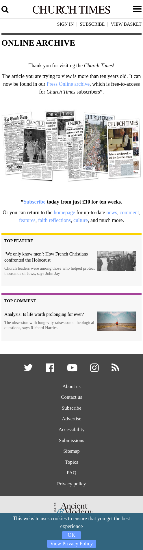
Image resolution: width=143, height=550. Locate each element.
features (27, 220)
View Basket (126, 24)
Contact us (71, 397)
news (111, 212)
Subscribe (34, 202)
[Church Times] (71, 12)
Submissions (71, 440)
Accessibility (71, 429)
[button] (29, 369)
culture (80, 220)
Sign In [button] (65, 24)
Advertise (71, 419)
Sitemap (71, 451)
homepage (64, 212)
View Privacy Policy (71, 544)
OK (71, 535)
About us (71, 386)
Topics (71, 462)
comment (129, 212)
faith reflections (54, 220)
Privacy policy (71, 483)
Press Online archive (68, 84)
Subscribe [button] (92, 24)
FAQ (71, 473)
